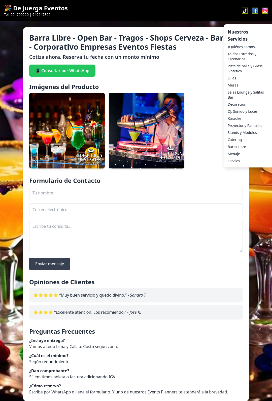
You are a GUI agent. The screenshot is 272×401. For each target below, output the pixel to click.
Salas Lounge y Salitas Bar (246, 95)
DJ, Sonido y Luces (243, 111)
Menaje (234, 153)
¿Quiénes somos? (242, 46)
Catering (235, 139)
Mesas (233, 85)
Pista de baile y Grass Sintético (245, 68)
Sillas (232, 78)
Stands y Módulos (242, 132)
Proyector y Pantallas (245, 125)
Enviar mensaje (49, 264)
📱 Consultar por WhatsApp (62, 70)
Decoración (237, 104)
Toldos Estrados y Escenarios (242, 56)
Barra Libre (237, 146)
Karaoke (234, 118)
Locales (234, 160)
